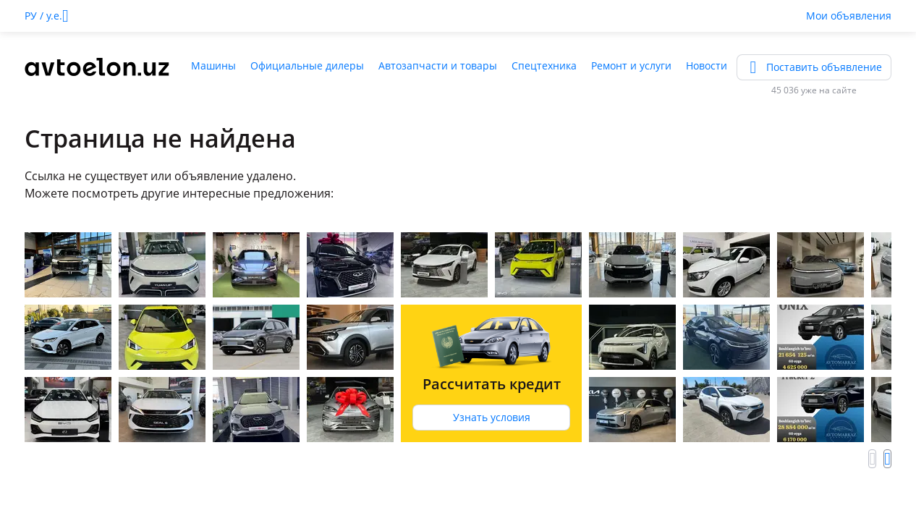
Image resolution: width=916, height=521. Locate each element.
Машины (213, 65)
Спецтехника (544, 65)
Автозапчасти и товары (437, 65)
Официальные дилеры (307, 65)
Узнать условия (491, 417)
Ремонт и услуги (631, 65)
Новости (706, 65)
